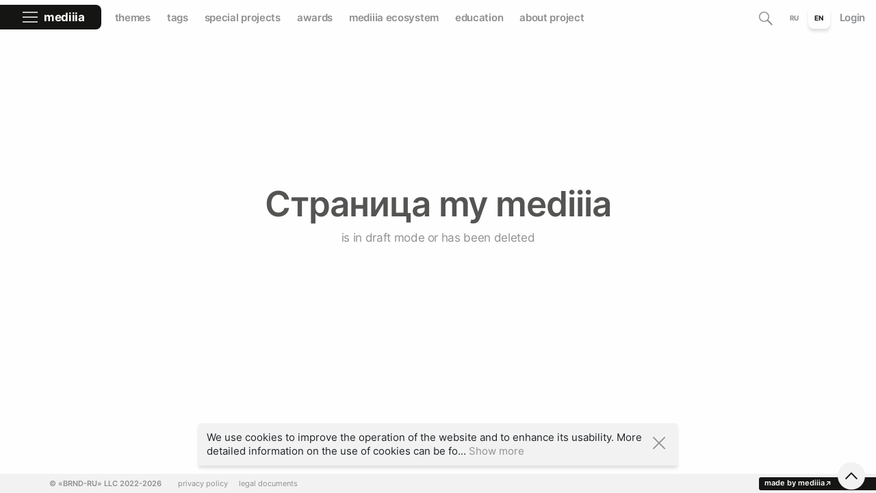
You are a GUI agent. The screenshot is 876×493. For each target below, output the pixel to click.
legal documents (268, 483)
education (479, 17)
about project (551, 17)
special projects (243, 17)
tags (177, 17)
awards (315, 17)
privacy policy (203, 483)
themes (133, 17)
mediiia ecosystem (394, 17)
